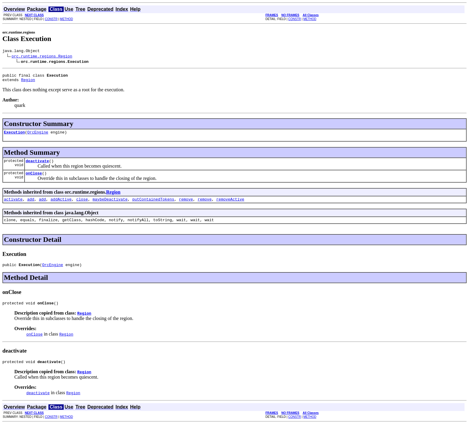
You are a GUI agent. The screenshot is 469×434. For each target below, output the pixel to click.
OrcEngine (37, 135)
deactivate (37, 165)
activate (13, 205)
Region (28, 82)
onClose (34, 178)
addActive (61, 205)
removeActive (230, 205)
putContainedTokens (153, 205)
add (30, 205)
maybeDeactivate (109, 205)
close (82, 205)
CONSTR (51, 19)
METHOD (66, 19)
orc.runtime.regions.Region (42, 57)
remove (186, 205)
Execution (14, 135)
